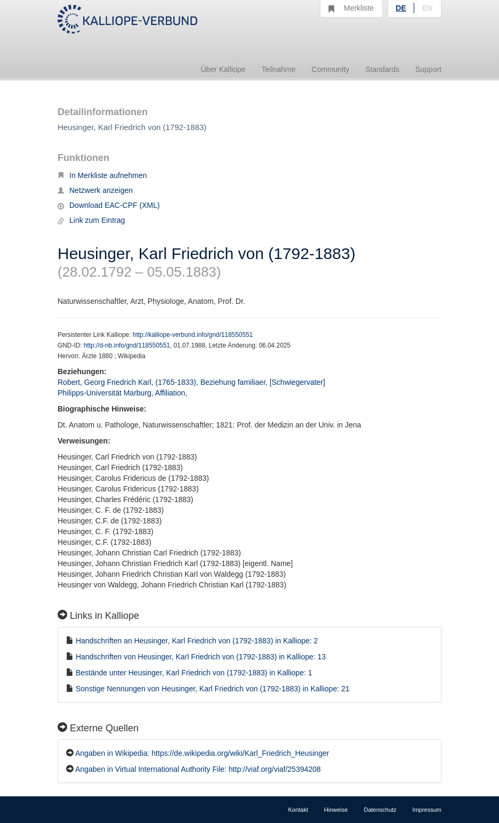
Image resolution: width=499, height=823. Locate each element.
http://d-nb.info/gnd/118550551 (127, 345)
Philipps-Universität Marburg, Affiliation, (123, 393)
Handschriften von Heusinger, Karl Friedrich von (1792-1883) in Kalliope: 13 (201, 656)
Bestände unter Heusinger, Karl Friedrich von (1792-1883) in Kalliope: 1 (194, 672)
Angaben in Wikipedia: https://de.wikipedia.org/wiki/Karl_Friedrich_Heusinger (202, 753)
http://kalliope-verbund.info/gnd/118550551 (193, 334)
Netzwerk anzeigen (95, 190)
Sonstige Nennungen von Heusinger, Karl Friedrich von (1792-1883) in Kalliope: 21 (213, 688)
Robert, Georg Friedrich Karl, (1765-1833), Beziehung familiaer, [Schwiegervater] (191, 382)
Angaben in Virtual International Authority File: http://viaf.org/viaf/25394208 (197, 769)
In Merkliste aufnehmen (102, 175)
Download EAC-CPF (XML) (109, 205)
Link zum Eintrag (91, 220)
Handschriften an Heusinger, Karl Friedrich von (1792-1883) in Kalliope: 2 (197, 640)
